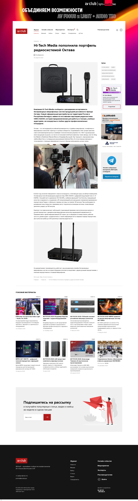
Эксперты (70, 30)
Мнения (43, 33)
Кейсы (50, 33)
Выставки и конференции (108, 70)
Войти (104, 479)
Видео (63, 33)
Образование (105, 79)
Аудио (113, 67)
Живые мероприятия (107, 73)
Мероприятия (60, 30)
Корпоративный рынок (108, 76)
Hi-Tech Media (105, 67)
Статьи (57, 33)
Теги (81, 33)
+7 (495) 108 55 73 (22, 476)
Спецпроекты (72, 33)
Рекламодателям (103, 30)
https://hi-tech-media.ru (46, 277)
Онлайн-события (47, 30)
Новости (36, 33)
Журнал (36, 30)
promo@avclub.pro (21, 478)
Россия (113, 79)
